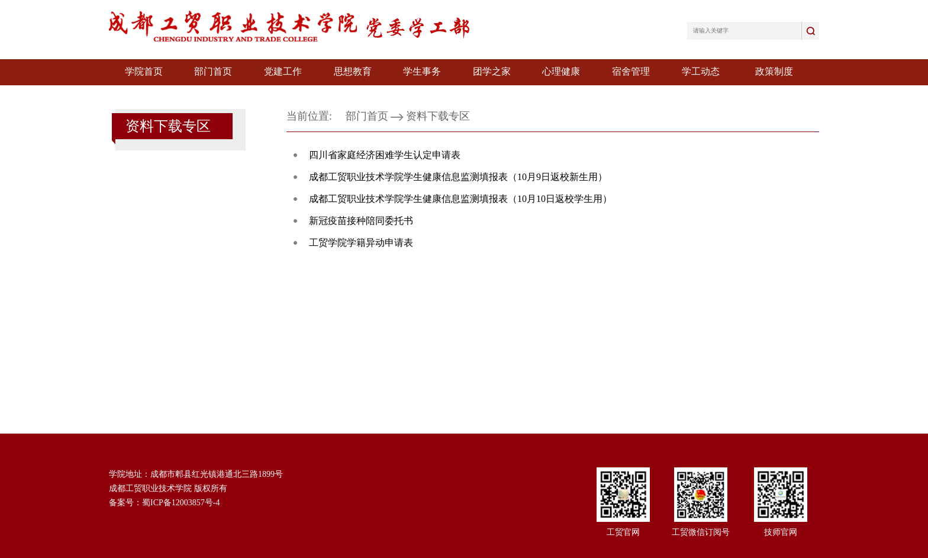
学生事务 (422, 71)
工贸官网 (623, 532)
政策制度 (774, 71)
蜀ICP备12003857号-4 (181, 502)
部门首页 (213, 71)
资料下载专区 (438, 116)
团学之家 (492, 71)
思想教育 (353, 71)
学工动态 (701, 71)
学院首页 (144, 71)
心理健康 (561, 71)
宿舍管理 (631, 71)
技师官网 (780, 532)
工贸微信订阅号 (701, 532)
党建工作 (283, 71)
